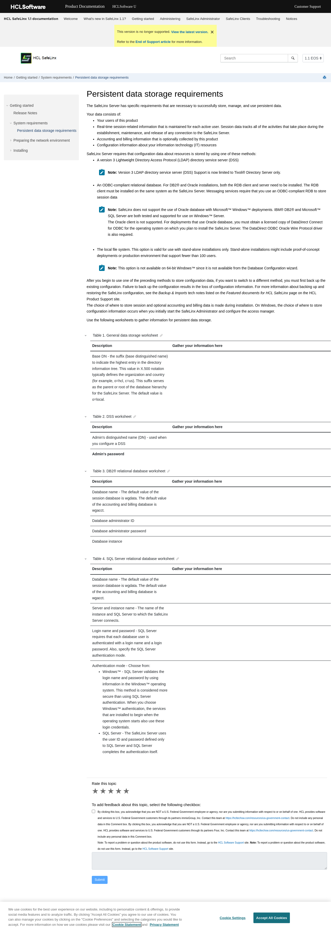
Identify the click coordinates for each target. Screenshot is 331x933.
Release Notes (25, 113)
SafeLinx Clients (238, 19)
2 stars (103, 791)
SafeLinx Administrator (203, 19)
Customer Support (308, 7)
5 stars (127, 791)
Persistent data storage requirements (102, 77)
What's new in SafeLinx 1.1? (105, 19)
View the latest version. (189, 32)
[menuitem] (71, 18)
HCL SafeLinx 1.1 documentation (31, 18)
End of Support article (152, 42)
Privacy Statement (164, 927)
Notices (291, 19)
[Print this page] (325, 77)
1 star (96, 791)
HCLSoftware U (124, 7)
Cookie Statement (126, 927)
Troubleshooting (268, 19)
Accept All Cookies (271, 921)
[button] (8, 105)
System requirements (56, 77)
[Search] (293, 58)
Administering (170, 19)
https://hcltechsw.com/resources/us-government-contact (257, 818)
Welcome (71, 19)
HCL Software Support (231, 842)
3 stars (111, 791)
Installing (20, 150)
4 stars (119, 791)
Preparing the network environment (41, 140)
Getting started (143, 19)
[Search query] (259, 58)
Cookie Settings (232, 921)
